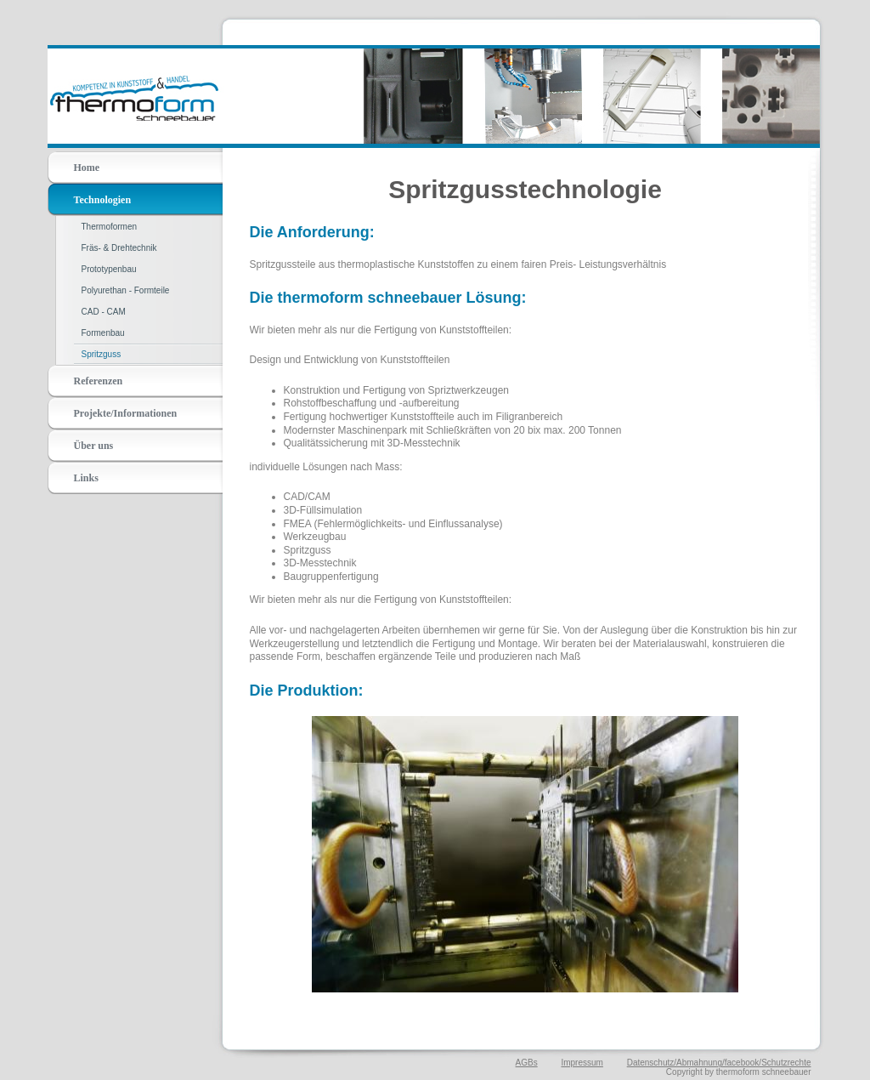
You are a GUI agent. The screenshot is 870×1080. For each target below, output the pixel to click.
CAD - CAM (104, 311)
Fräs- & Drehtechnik (119, 248)
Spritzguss (101, 354)
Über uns (94, 446)
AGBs (527, 1062)
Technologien (103, 200)
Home (87, 167)
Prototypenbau (109, 269)
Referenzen (98, 381)
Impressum (581, 1062)
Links (86, 478)
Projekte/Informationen (126, 413)
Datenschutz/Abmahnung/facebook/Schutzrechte (719, 1062)
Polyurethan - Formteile (126, 290)
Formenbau (103, 333)
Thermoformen (110, 226)
